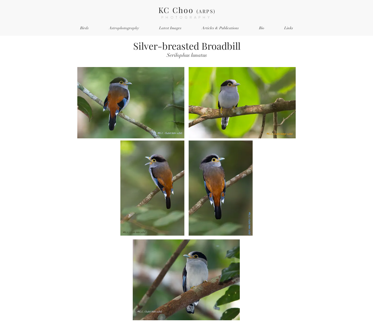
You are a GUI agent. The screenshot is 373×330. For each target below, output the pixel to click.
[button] (84, 28)
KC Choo (187, 10)
